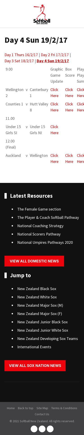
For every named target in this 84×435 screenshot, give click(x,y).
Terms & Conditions (64, 408)
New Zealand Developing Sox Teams (47, 338)
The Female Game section (39, 209)
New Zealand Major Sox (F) (39, 313)
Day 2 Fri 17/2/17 (55, 54)
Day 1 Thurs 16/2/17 (21, 54)
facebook (34, 429)
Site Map (42, 408)
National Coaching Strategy (40, 225)
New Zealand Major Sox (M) (40, 305)
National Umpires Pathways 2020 (45, 242)
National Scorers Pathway (38, 234)
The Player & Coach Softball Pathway (48, 217)
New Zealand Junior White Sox (42, 330)
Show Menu (7, 14)
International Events (34, 346)
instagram (42, 429)
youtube (50, 429)
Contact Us (42, 414)
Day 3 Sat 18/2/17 (19, 60)
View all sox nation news (35, 365)
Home (11, 408)
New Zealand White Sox (37, 297)
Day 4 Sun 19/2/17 (53, 60)
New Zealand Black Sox (36, 288)
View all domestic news (34, 261)
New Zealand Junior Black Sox (42, 321)
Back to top (25, 408)
